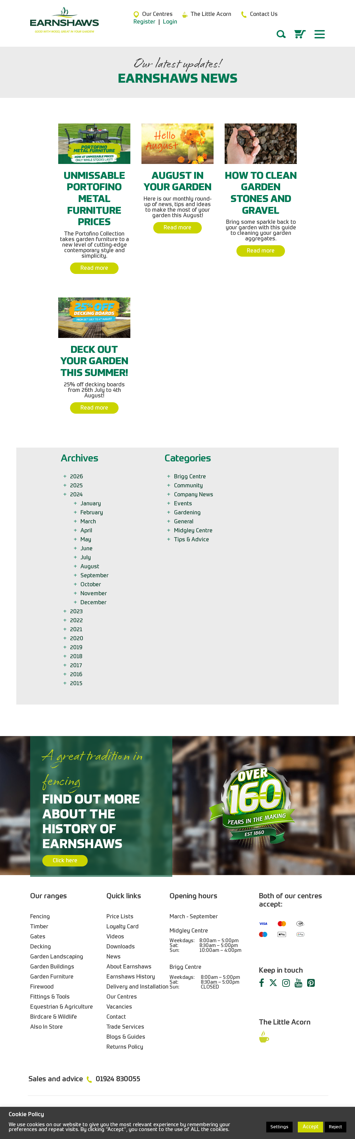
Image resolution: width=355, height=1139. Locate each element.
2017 (76, 666)
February (92, 513)
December (93, 603)
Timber (39, 927)
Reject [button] (335, 1127)
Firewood (42, 987)
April (86, 531)
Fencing (40, 917)
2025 (77, 486)
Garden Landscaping (56, 957)
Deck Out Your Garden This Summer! (94, 361)
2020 (77, 639)
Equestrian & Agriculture (61, 1007)
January (91, 504)
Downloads (120, 947)
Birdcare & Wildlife (53, 1017)
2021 (77, 630)
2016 (76, 675)
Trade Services (125, 1027)
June (87, 549)
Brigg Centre (190, 477)
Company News (194, 495)
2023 (77, 612)
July (86, 558)
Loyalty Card (122, 927)
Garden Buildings (52, 967)
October (91, 585)
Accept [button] (310, 1126)
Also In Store (46, 1027)
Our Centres (121, 997)
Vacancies (119, 1007)
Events (183, 504)
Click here (65, 861)
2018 (77, 657)
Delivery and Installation (137, 987)
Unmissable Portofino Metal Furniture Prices (94, 199)
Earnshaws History (130, 977)
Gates (37, 937)
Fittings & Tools (50, 997)
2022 (77, 621)
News (113, 957)
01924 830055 (118, 1079)
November (94, 594)
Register (144, 22)
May (86, 540)
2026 (77, 477)
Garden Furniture (51, 977)
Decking (40, 947)
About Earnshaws (128, 967)
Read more (94, 268)
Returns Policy (124, 1047)
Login (170, 22)
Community (189, 486)
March (88, 522)
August (90, 567)
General (184, 522)
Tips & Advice (192, 540)
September (95, 576)
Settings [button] (279, 1127)
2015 (77, 684)
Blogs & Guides (125, 1037)
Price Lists (119, 917)
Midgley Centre (194, 531)
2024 (77, 495)
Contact (116, 1017)
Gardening (188, 513)
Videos (115, 937)
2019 (76, 648)
